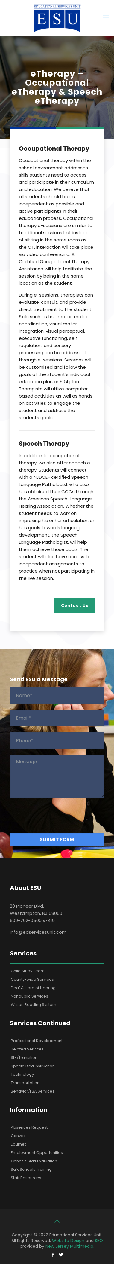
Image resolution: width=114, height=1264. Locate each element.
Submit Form (57, 839)
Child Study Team (28, 971)
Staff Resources (26, 1178)
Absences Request (29, 1127)
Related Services (27, 1049)
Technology (22, 1074)
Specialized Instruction (33, 1066)
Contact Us (75, 605)
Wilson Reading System (33, 1004)
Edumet (18, 1144)
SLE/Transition (24, 1057)
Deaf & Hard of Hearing (33, 988)
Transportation (25, 1083)
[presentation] (55, 815)
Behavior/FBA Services (32, 1091)
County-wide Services (32, 979)
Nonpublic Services (29, 996)
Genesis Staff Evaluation (34, 1161)
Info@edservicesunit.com (38, 932)
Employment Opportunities (37, 1152)
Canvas (18, 1136)
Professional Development (37, 1041)
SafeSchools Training (31, 1169)
